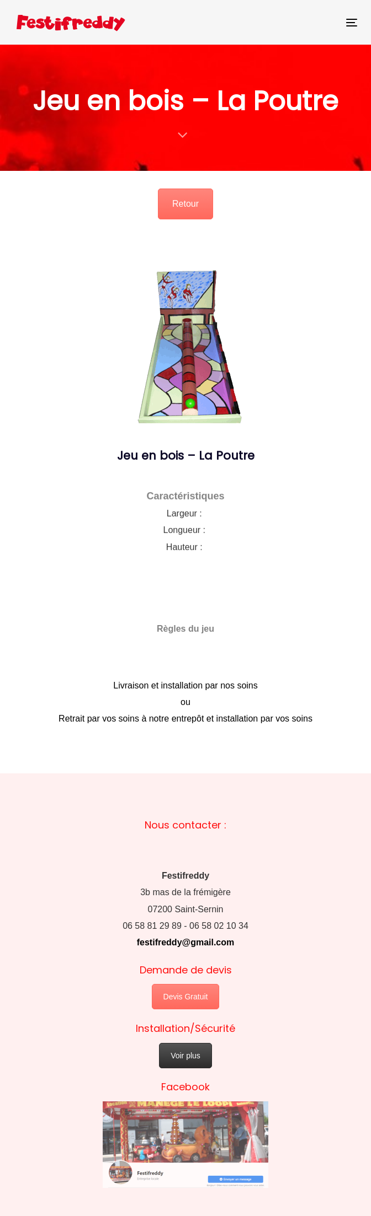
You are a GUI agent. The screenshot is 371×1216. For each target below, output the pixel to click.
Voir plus (185, 1055)
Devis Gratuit (185, 996)
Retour (185, 203)
